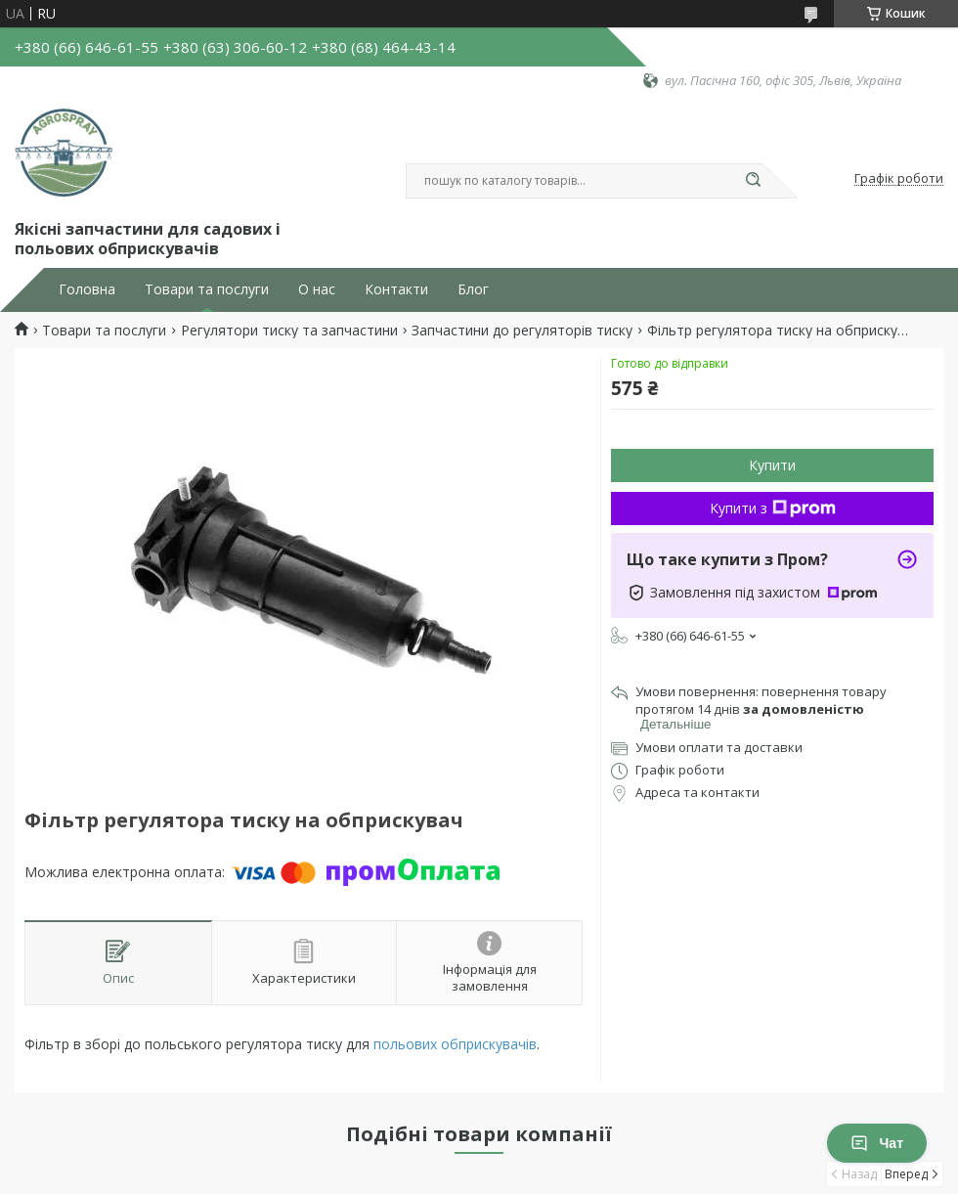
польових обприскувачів (455, 1044)
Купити (772, 465)
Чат (876, 1143)
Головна (87, 289)
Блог (473, 289)
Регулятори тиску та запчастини (289, 330)
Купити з (773, 508)
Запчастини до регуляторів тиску (522, 330)
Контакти (396, 289)
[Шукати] (752, 181)
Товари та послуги (207, 289)
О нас (316, 289)
